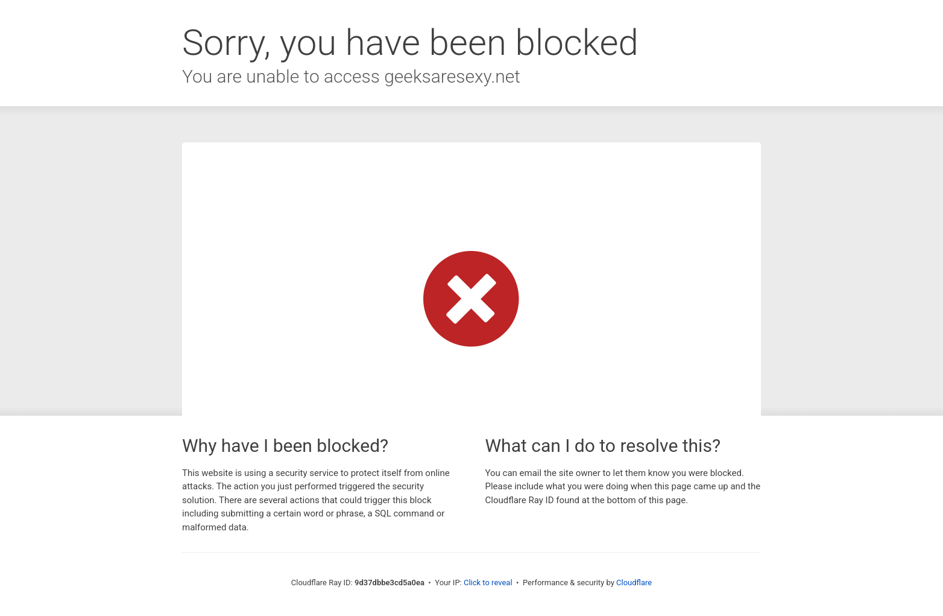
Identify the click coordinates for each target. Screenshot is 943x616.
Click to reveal (488, 582)
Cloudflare (634, 582)
